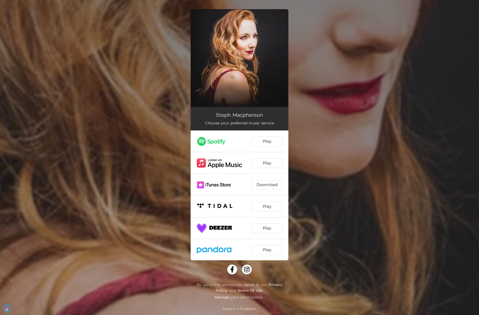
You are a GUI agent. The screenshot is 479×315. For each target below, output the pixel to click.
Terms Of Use (250, 290)
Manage (221, 297)
